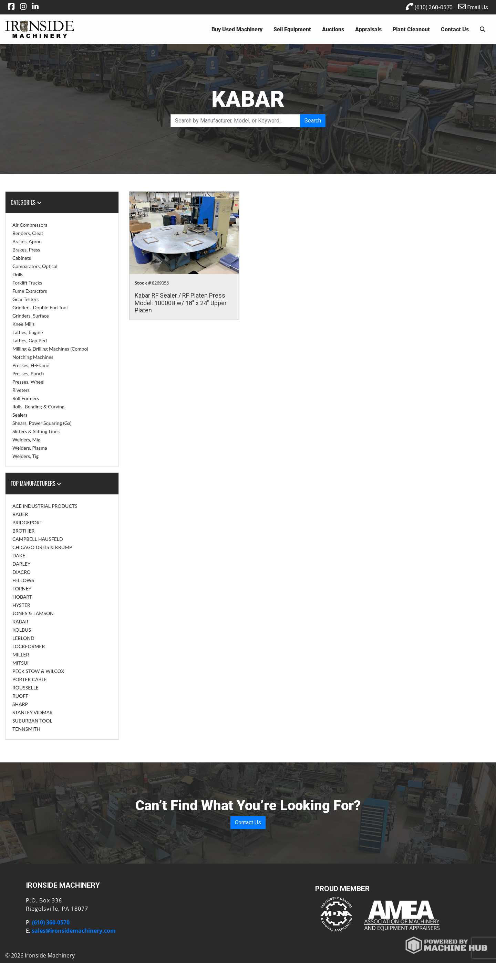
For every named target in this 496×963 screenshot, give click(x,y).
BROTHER (23, 531)
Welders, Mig (26, 439)
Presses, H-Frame (30, 365)
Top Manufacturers (36, 483)
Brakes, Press (26, 250)
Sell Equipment (292, 29)
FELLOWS (23, 580)
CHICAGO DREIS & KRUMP (42, 547)
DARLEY (21, 564)
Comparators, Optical (35, 266)
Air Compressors (29, 225)
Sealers (20, 415)
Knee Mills (23, 324)
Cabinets (21, 258)
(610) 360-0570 (429, 7)
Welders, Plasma (29, 448)
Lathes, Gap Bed (29, 340)
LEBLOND (23, 638)
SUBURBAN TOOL (32, 721)
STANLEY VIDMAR (32, 712)
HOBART (22, 597)
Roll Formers (25, 398)
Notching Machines (32, 357)
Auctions (333, 29)
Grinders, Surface (30, 316)
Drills (17, 274)
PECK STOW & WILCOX (38, 671)
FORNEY (21, 588)
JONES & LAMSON (33, 613)
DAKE (18, 555)
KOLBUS (21, 630)
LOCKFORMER (28, 646)
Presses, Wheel (28, 382)
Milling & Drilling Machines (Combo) (50, 349)
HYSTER (21, 605)
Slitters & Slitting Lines (36, 431)
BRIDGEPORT (27, 522)
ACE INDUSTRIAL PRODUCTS (45, 506)
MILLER (20, 654)
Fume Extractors (29, 291)
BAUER (20, 514)
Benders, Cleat (27, 233)
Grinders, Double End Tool (40, 307)
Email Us (473, 7)
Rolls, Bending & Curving (38, 406)
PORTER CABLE (29, 679)
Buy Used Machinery (236, 29)
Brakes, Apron (27, 241)
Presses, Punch (28, 373)
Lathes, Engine (27, 332)
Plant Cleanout (411, 29)
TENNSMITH (26, 729)
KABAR (20, 621)
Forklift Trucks (27, 283)
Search (312, 120)
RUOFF (20, 696)
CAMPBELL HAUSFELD (37, 539)
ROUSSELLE (25, 688)
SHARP (20, 704)
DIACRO (21, 572)
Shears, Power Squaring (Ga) (41, 423)
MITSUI (20, 663)
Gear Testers (25, 299)
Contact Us (455, 29)
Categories (26, 202)
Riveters (21, 390)
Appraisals (368, 29)
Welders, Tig (25, 456)
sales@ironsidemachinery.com (74, 930)
